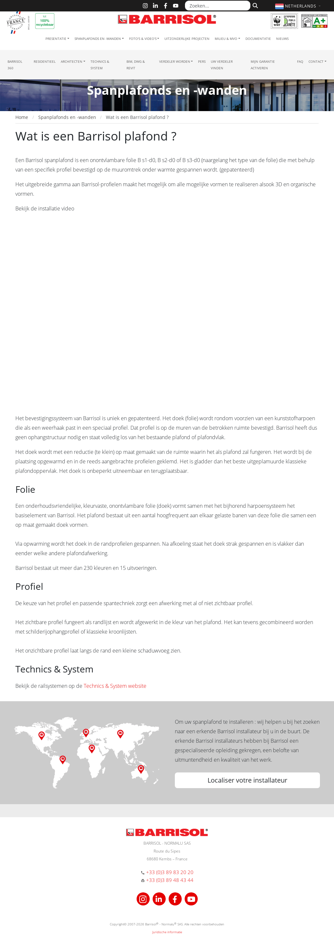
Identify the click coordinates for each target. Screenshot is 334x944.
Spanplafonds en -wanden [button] (98, 38)
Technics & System (100, 64)
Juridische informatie (167, 932)
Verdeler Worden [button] (174, 61)
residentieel (45, 61)
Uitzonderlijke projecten (186, 38)
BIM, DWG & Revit (135, 64)
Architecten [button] (71, 61)
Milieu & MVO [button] (226, 38)
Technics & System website (115, 685)
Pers (202, 61)
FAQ (300, 61)
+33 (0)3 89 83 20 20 (169, 872)
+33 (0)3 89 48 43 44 (169, 880)
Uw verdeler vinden (222, 64)
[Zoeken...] (217, 5)
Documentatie (258, 38)
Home (21, 117)
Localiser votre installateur (247, 780)
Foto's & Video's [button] (143, 38)
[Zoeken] (254, 5)
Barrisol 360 (15, 64)
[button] (299, 6)
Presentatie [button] (55, 38)
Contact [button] (316, 61)
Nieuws (282, 38)
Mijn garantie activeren (263, 64)
